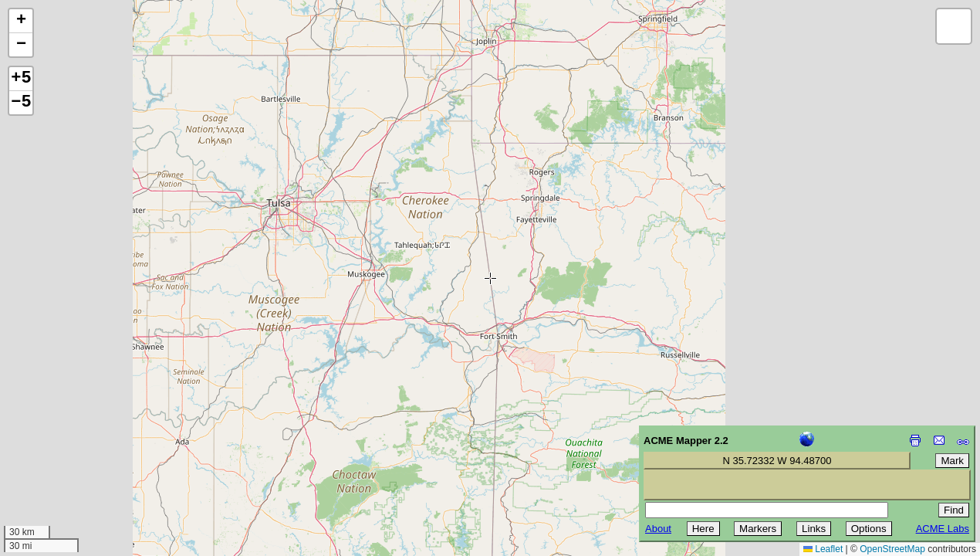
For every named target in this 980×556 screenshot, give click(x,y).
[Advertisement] (82, 446)
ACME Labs (942, 528)
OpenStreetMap (892, 549)
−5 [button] (21, 102)
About (658, 528)
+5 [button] (21, 78)
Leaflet (823, 549)
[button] (20, 21)
